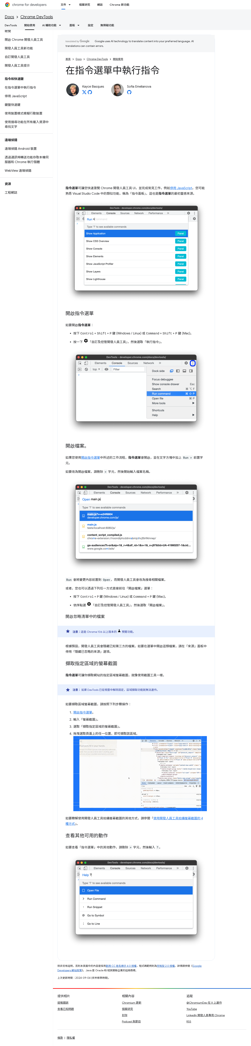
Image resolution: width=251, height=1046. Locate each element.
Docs (9, 17)
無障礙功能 (107, 25)
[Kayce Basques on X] (84, 93)
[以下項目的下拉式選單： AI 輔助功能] (61, 25)
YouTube (191, 1009)
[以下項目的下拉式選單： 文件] (70, 4)
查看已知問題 (65, 1009)
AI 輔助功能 (49, 25)
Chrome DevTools (36, 17)
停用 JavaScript (181, 188)
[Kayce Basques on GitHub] (90, 93)
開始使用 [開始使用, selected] (29, 25)
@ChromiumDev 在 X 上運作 (204, 1002)
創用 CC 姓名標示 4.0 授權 (121, 966)
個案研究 (84, 4)
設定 (90, 25)
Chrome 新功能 (119, 4)
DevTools (11, 25)
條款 (60, 1037)
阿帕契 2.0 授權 (166, 966)
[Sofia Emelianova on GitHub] (129, 93)
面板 (72, 25)
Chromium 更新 (131, 1002)
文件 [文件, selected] (63, 4)
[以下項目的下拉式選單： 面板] (79, 25)
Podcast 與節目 (131, 1021)
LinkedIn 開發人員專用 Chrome (205, 1015)
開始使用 (118, 59)
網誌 (100, 4)
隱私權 (71, 1037)
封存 (124, 1015)
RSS (188, 1021)
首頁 (68, 59)
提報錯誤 (62, 1002)
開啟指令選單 (90, 458)
